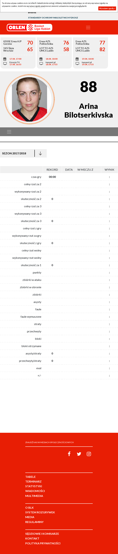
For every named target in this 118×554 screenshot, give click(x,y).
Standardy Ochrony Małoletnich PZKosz (53, 17)
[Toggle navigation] (88, 27)
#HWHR (32, 12)
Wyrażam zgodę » (107, 8)
